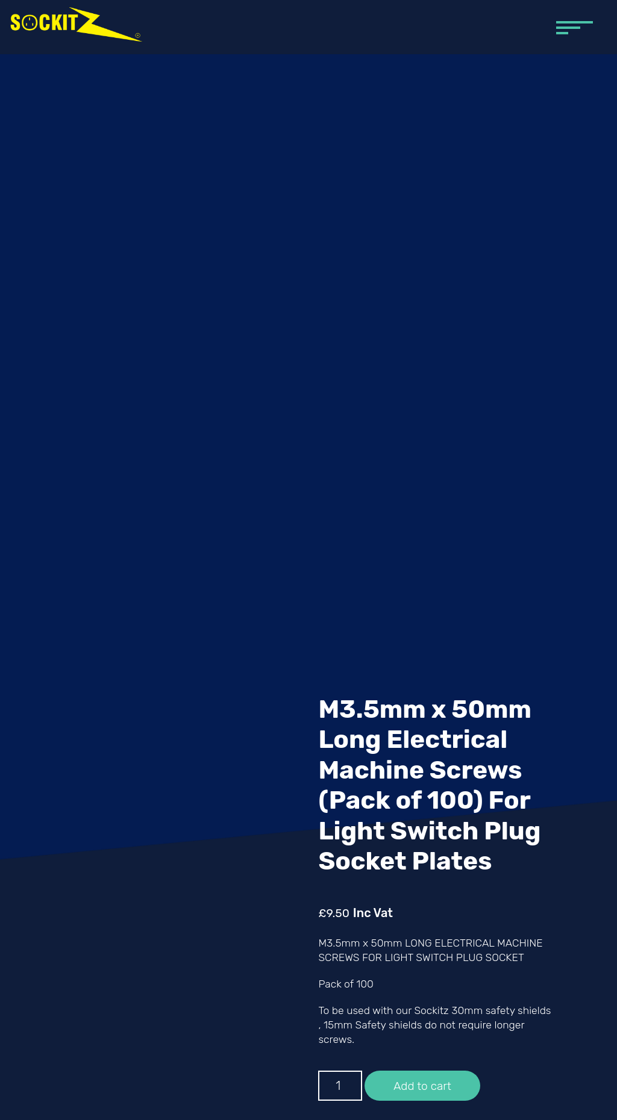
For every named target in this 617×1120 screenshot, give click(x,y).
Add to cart (422, 1086)
